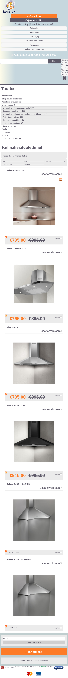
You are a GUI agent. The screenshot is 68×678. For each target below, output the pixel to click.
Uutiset (65, 62)
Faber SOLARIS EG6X (16, 170)
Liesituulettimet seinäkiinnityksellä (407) (18, 108)
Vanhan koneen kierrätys (34, 49)
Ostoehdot (34, 28)
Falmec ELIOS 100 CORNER (19, 559)
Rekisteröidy (21, 24)
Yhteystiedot (34, 32)
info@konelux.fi (25, 666)
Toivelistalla (64, 78)
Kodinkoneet (7, 96)
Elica (11, 156)
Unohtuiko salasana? (41, 24)
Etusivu (64, 60)
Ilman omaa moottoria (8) (13, 123)
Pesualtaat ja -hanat (10, 132)
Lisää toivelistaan (49, 174)
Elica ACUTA (12, 327)
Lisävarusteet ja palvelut (11, 138)
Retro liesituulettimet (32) (13, 117)
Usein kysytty (34, 37)
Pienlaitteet (6, 129)
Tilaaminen (64, 67)
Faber (24, 156)
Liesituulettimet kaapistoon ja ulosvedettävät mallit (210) (25, 114)
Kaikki (5, 156)
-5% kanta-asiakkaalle (34, 41)
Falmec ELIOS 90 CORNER (18, 484)
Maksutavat (34, 45)
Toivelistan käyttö (64, 73)
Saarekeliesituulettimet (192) (14, 111)
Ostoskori (34, 16)
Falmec (18, 156)
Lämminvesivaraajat (10, 126)
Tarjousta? (64, 70)
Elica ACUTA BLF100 (16, 406)
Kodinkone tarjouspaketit (11, 102)
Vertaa (57, 238)
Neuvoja (5, 135)
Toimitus (64, 65)
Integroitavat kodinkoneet (12, 99)
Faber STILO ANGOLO (16, 249)
